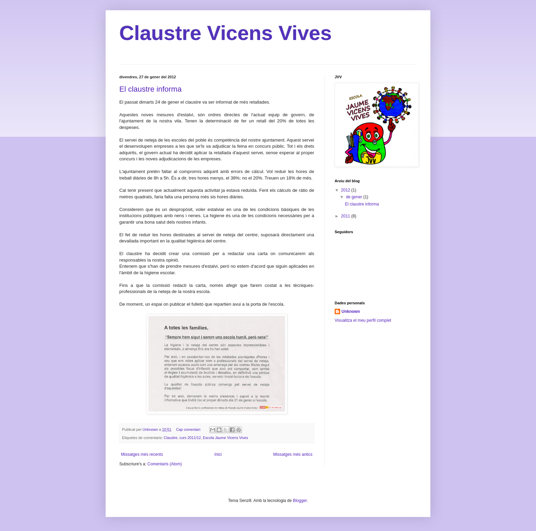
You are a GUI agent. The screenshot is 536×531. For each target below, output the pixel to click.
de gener (354, 197)
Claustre (170, 438)
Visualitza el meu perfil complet (363, 320)
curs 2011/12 (190, 438)
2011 (346, 216)
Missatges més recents (142, 454)
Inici (218, 454)
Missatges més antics (292, 454)
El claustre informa (150, 89)
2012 (346, 190)
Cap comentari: (189, 429)
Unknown (350, 311)
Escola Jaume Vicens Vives (225, 438)
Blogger (300, 500)
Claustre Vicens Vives (225, 33)
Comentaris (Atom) (164, 464)
